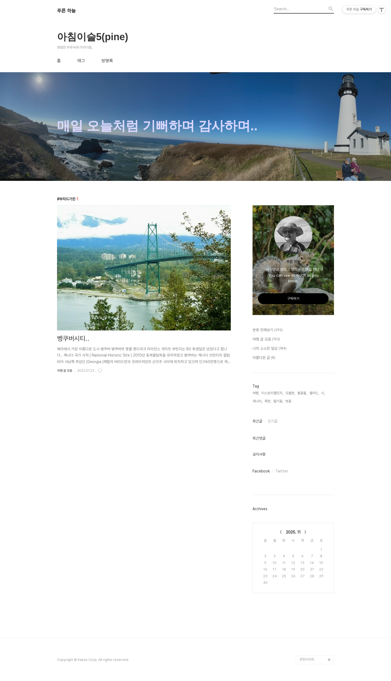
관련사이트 (306, 659)
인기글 (273, 421)
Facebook (261, 471)
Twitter (281, 471)
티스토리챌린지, (272, 393)
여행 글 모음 (64, 371)
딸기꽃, (278, 401)
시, (323, 393)
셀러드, (314, 393)
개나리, (257, 401)
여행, (256, 393)
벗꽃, (288, 401)
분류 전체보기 (268, 330)
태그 (81, 60)
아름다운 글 (264, 358)
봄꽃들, (302, 393)
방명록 (107, 60)
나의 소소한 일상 (269, 348)
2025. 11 (293, 532)
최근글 (257, 421)
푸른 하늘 (66, 11)
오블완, (290, 393)
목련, (267, 401)
